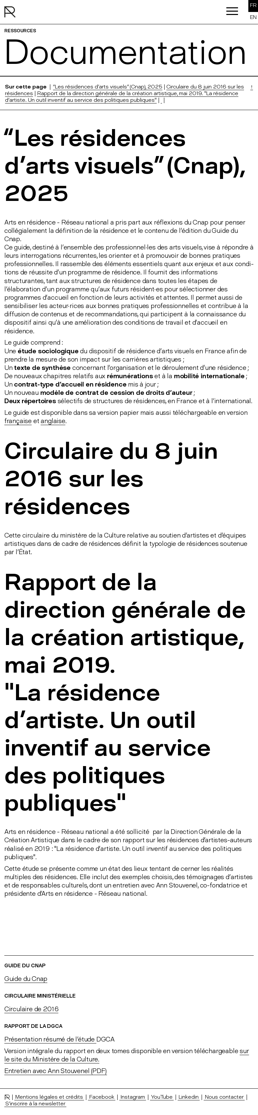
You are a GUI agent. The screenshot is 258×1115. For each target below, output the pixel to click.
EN (253, 17)
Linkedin (189, 1096)
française (18, 421)
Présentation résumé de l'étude (50, 1039)
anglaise (53, 421)
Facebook (101, 1096)
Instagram (132, 1096)
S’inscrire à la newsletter (35, 1103)
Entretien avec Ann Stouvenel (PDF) (55, 1071)
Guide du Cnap (25, 979)
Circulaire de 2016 (31, 1009)
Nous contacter (224, 1096)
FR (253, 5)
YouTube (162, 1096)
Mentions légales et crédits (49, 1096)
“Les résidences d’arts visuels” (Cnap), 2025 (107, 86)
